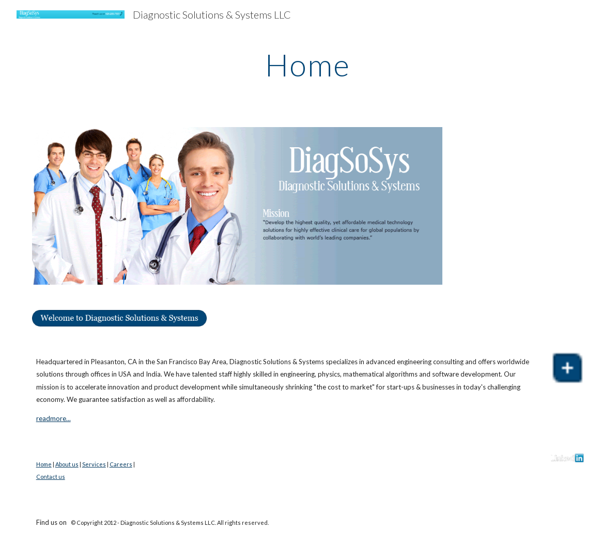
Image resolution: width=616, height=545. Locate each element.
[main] (307, 64)
